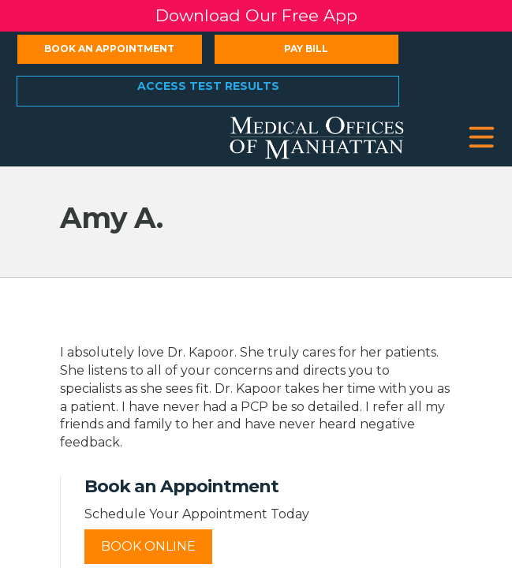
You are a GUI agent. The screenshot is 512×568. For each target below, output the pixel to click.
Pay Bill (306, 48)
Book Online (148, 546)
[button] (481, 137)
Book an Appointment (109, 48)
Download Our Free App (256, 15)
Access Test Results (208, 86)
